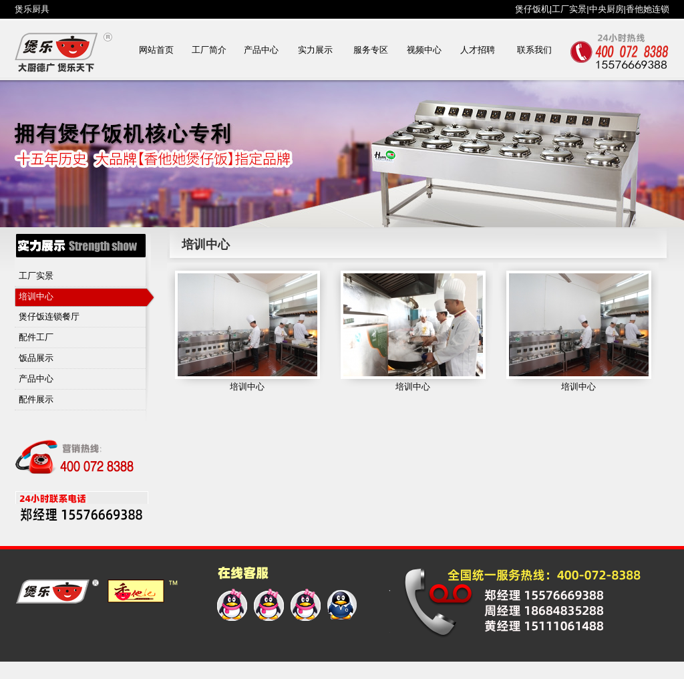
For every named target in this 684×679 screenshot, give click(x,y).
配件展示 (36, 399)
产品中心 (261, 50)
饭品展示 (36, 358)
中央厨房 (606, 9)
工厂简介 (209, 50)
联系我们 (534, 50)
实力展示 (315, 50)
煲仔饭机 (532, 9)
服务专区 (370, 50)
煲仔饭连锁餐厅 (49, 316)
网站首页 (156, 50)
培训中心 (36, 296)
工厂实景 (569, 9)
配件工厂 (36, 337)
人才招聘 (477, 50)
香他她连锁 (647, 9)
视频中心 (424, 50)
